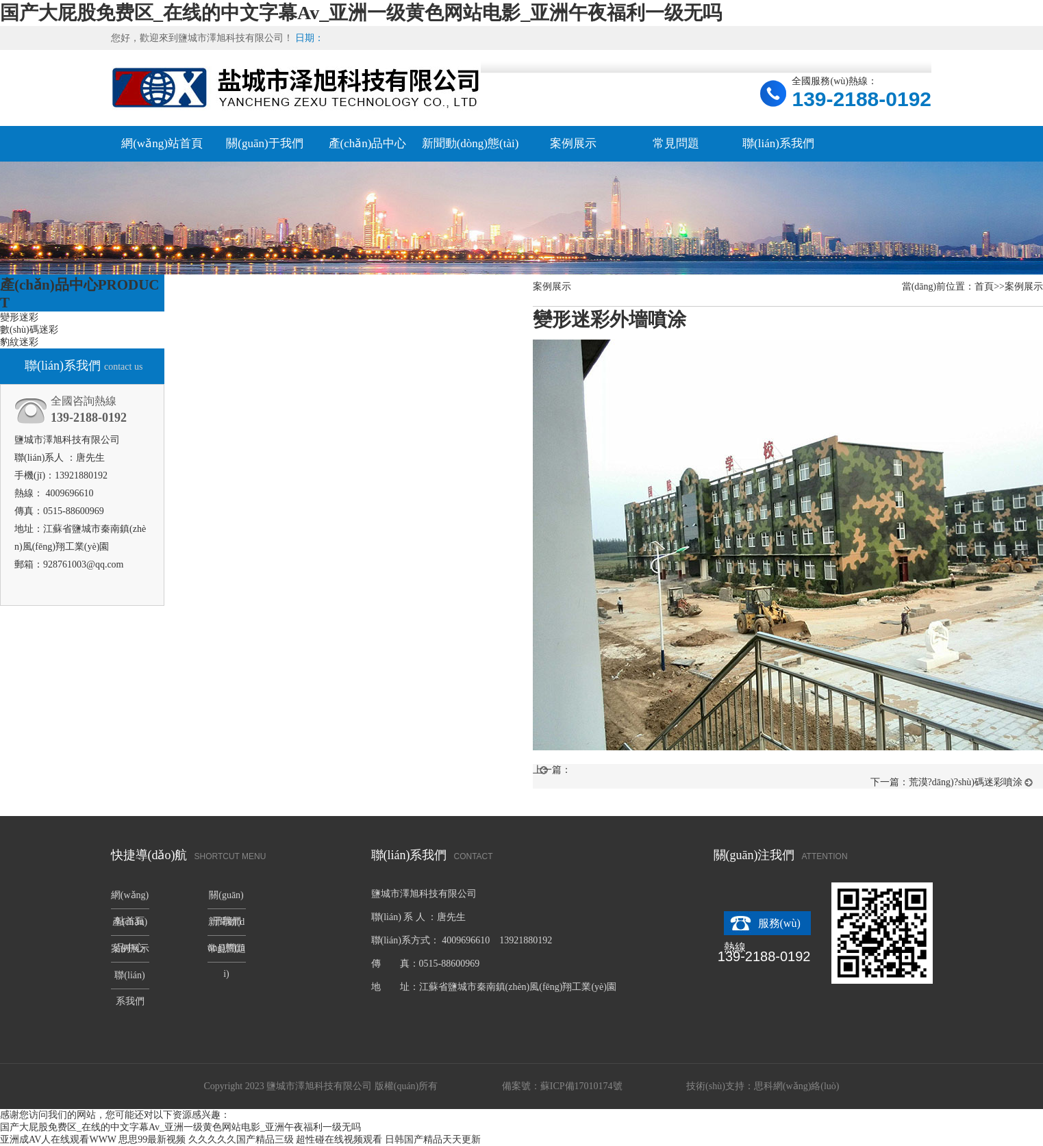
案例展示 (573, 143)
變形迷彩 (19, 317)
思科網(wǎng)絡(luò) (797, 1086)
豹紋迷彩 (19, 342)
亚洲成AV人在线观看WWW (58, 1139)
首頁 (984, 286)
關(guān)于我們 (264, 143)
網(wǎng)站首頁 (162, 143)
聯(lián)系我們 (778, 143)
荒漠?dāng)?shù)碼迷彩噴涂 (965, 782)
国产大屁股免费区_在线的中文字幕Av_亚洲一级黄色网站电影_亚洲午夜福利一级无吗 (361, 12)
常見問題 (676, 143)
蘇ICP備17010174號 (581, 1086)
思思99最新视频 (152, 1139)
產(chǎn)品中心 (368, 143)
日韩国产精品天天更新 (433, 1139)
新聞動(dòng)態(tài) (470, 143)
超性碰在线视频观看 (339, 1139)
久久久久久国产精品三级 (241, 1139)
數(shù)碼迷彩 (29, 329)
